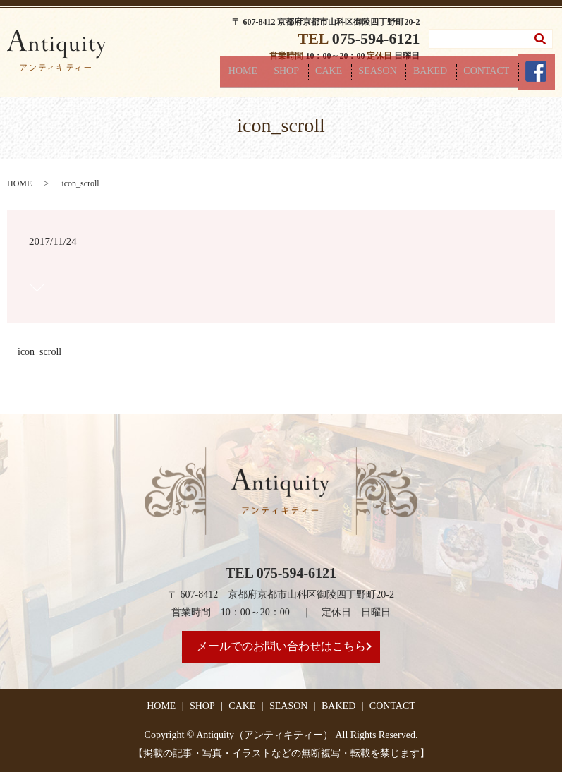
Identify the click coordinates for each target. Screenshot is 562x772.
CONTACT (496, 75)
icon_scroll (39, 351)
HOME (284, 75)
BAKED (446, 75)
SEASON (400, 75)
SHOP (321, 75)
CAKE (357, 75)
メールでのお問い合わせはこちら (281, 646)
